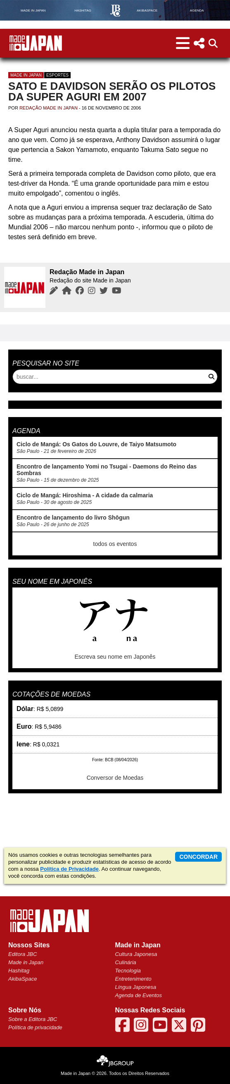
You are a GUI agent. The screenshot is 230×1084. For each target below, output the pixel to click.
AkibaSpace (22, 979)
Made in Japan (26, 75)
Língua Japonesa (135, 987)
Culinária (125, 962)
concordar (198, 856)
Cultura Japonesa (136, 954)
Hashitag (18, 970)
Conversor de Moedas (115, 777)
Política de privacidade (35, 1027)
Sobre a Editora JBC (32, 1019)
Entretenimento (133, 979)
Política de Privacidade (69, 869)
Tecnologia (128, 970)
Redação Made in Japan (48, 107)
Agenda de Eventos (138, 995)
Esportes (57, 75)
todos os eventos (115, 544)
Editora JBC (22, 954)
